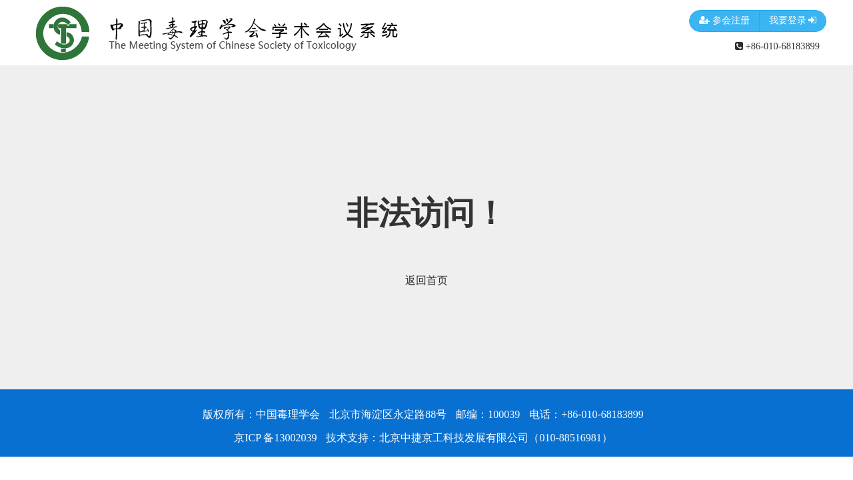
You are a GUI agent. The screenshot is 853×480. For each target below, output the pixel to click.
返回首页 (426, 280)
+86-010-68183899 (777, 46)
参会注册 (724, 21)
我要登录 (793, 21)
